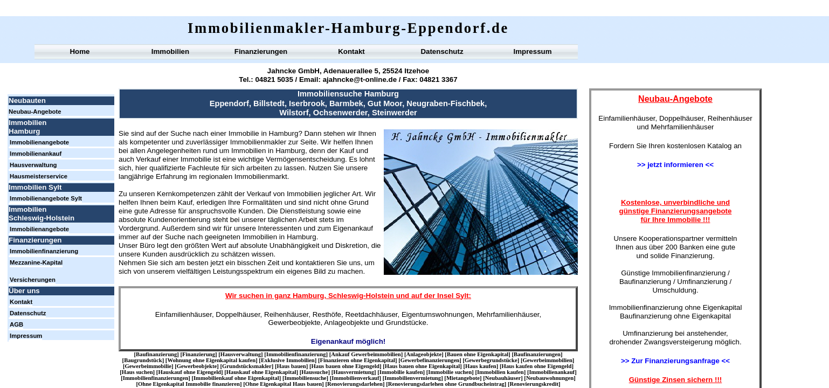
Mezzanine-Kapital (36, 262)
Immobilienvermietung (412, 378)
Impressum (532, 51)
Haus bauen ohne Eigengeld (345, 366)
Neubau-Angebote (35, 111)
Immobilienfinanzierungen (155, 378)
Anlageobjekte (423, 354)
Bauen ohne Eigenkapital (477, 354)
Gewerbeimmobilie (148, 366)
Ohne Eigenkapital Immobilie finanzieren (189, 384)
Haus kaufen (480, 366)
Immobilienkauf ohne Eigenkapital (236, 378)
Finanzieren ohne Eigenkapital (357, 360)
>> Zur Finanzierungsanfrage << (675, 361)
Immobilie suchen (450, 372)
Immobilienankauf (552, 372)
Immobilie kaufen (401, 372)
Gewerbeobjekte (197, 366)
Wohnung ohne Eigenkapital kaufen (211, 360)
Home (79, 51)
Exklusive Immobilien (288, 360)
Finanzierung (198, 354)
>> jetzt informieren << (675, 165)
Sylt (461, 296)
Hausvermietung (353, 372)
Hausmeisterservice (38, 176)
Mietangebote (463, 378)
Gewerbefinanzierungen (430, 360)
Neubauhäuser (503, 378)
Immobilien (170, 51)
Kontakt (351, 51)
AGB (16, 324)
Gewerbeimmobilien (547, 360)
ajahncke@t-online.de (360, 79)
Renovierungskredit (534, 384)
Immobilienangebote (39, 142)
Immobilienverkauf (355, 378)
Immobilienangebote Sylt (46, 198)
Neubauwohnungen (550, 378)
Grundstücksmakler (247, 366)
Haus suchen (137, 372)
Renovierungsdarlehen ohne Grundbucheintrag (446, 384)
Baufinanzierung (156, 354)
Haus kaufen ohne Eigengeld (537, 366)
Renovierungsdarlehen (355, 384)
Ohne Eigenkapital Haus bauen (283, 384)
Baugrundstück (143, 360)
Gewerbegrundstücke (491, 360)
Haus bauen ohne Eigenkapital (422, 366)
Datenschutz (441, 51)
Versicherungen (33, 279)
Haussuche (314, 372)
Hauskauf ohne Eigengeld (189, 372)
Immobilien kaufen (500, 372)
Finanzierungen (260, 51)
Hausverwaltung (240, 354)
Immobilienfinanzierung (296, 354)
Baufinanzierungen (537, 354)
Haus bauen (291, 366)
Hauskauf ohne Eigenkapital (261, 372)
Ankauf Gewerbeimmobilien (365, 354)
